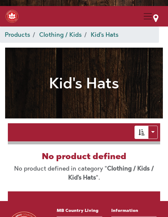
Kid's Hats (105, 34)
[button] (141, 132)
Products (17, 34)
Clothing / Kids (60, 34)
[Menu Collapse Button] (147, 16)
